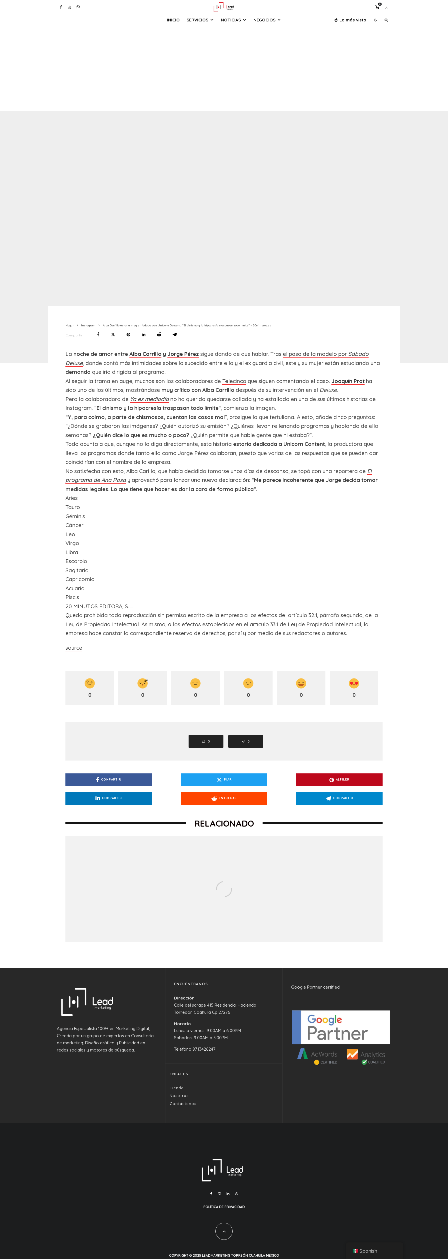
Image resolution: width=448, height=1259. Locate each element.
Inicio (173, 20)
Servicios (197, 20)
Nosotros (179, 1095)
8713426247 (204, 1049)
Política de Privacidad (224, 1207)
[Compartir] (98, 334)
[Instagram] (69, 7)
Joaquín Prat (348, 381)
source (73, 647)
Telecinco (234, 381)
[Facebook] (61, 7)
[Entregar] (159, 334)
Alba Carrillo (145, 353)
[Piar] (113, 334)
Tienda (177, 1088)
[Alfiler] (128, 334)
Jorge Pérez (183, 353)
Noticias (231, 20)
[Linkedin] (228, 1194)
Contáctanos (183, 1103)
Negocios (264, 20)
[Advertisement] (224, 68)
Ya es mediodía (149, 399)
